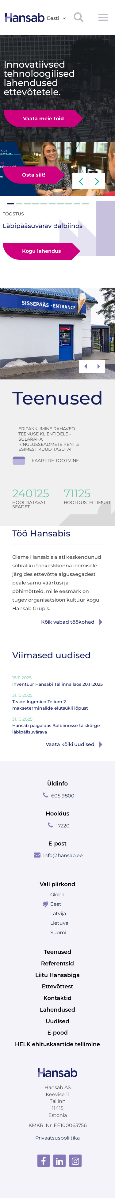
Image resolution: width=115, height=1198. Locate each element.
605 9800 (63, 796)
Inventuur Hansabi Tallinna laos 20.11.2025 (57, 681)
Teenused (57, 398)
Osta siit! (33, 175)
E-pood (57, 1032)
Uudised (57, 1021)
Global (58, 895)
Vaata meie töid (43, 118)
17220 (63, 826)
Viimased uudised (51, 655)
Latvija (58, 913)
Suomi (58, 932)
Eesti (56, 904)
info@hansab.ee (63, 855)
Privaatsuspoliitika (57, 1138)
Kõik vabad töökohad (67, 622)
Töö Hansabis (41, 533)
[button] (80, 181)
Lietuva (59, 923)
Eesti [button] (57, 18)
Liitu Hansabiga (57, 975)
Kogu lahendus (39, 248)
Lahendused (57, 1009)
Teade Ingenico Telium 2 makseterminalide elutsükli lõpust (50, 701)
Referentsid (57, 963)
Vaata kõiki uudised (70, 744)
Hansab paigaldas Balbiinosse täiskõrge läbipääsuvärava (56, 725)
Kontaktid (58, 998)
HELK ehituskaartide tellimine (57, 1044)
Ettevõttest (57, 986)
